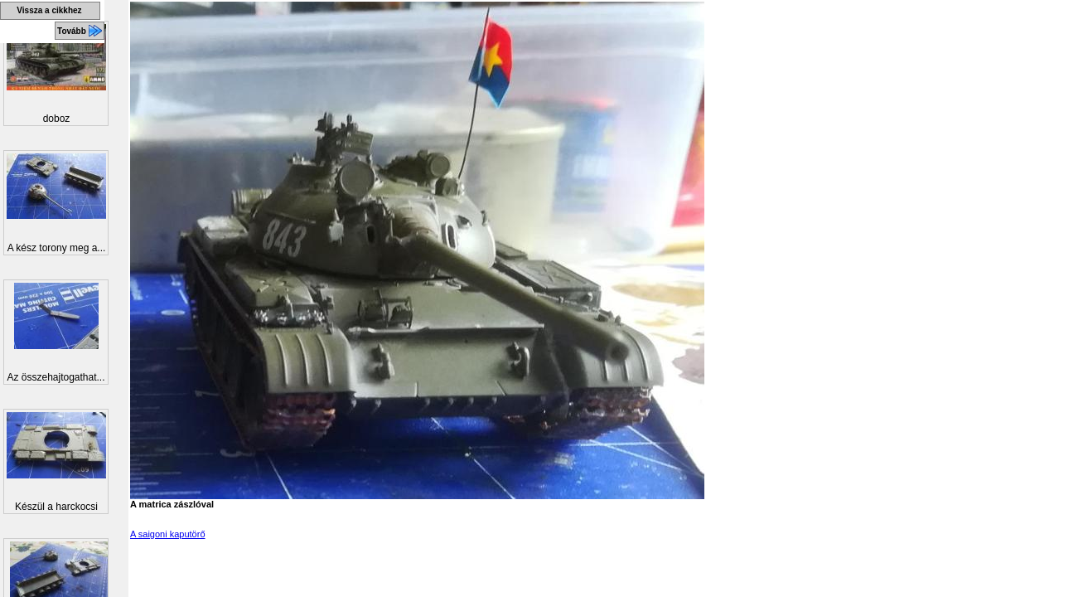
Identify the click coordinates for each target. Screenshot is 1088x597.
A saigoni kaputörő (168, 534)
